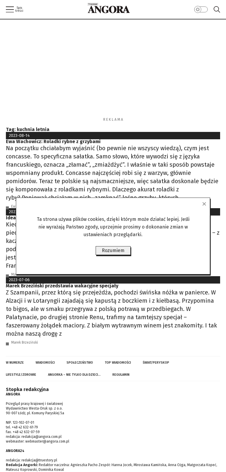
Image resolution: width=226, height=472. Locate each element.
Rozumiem (113, 250)
